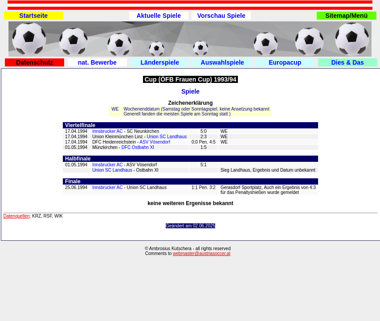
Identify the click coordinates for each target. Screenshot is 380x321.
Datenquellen (17, 216)
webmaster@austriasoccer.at (201, 253)
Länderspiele (160, 62)
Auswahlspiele (222, 62)
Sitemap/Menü (346, 15)
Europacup (285, 62)
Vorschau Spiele (221, 15)
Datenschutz (34, 62)
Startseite (33, 15)
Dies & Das (347, 62)
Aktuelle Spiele (158, 15)
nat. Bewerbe (97, 62)
